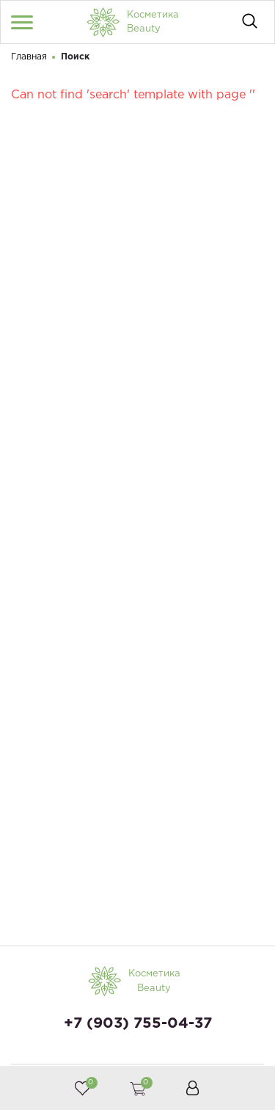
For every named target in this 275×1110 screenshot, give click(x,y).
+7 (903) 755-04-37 (138, 1023)
